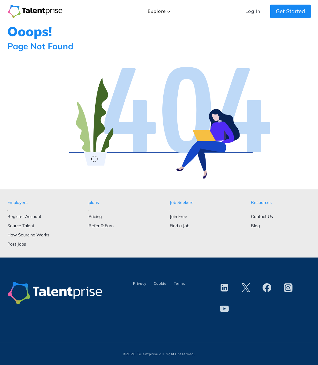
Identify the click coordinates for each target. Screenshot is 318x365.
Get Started (290, 11)
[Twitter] (246, 288)
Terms (179, 283)
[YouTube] (224, 309)
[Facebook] (267, 288)
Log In (252, 11)
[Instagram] (288, 288)
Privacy (139, 283)
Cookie (160, 283)
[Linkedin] (224, 288)
